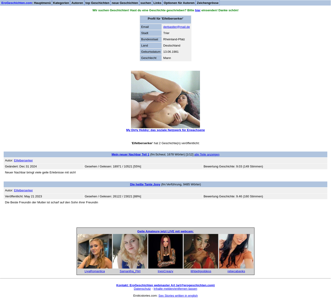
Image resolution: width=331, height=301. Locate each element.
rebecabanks (236, 271)
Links (157, 3)
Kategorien (61, 3)
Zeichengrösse (207, 3)
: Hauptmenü (26, 3)
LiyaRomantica (95, 271)
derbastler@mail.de (176, 27)
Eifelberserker (23, 160)
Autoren (77, 3)
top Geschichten (97, 3)
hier (197, 10)
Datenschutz (142, 288)
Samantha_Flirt (130, 271)
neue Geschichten (125, 3)
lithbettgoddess (201, 271)
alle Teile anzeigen (206, 154)
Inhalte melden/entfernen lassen (175, 288)
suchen (145, 3)
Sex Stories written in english (178, 295)
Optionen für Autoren (179, 3)
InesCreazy (165, 271)
